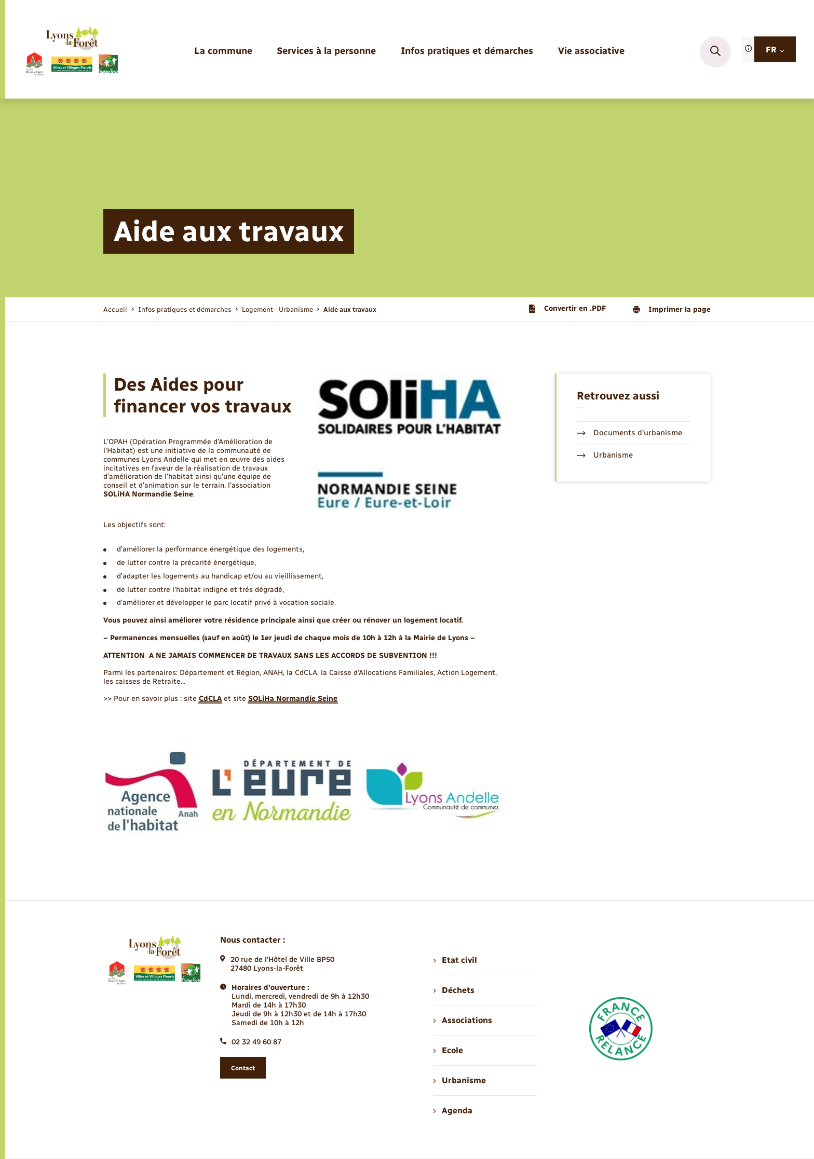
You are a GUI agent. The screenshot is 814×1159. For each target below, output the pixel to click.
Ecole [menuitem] (448, 1050)
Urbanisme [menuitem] (459, 1080)
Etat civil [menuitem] (455, 960)
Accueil (115, 309)
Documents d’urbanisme (629, 432)
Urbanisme (605, 455)
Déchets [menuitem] (453, 990)
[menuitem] (223, 52)
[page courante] (349, 309)
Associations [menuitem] (462, 1020)
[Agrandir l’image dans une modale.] (407, 442)
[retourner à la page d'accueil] (71, 52)
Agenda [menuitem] (452, 1110)
